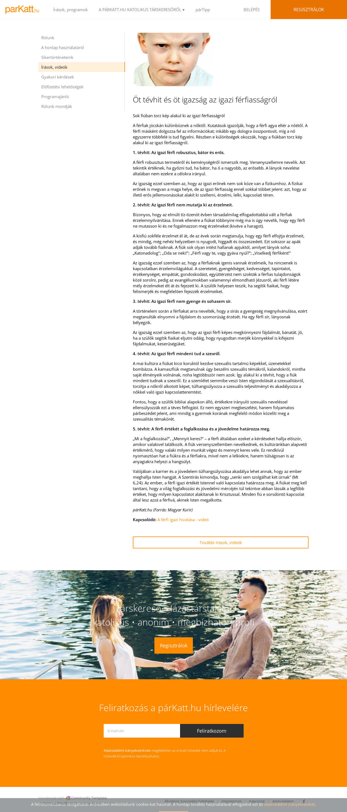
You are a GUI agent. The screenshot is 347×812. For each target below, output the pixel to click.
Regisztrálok (309, 10)
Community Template (89, 797)
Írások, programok (70, 9)
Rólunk (47, 37)
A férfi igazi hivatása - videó (183, 519)
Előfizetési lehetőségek (62, 86)
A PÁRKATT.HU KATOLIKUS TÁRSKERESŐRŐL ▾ (142, 9)
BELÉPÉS (252, 9)
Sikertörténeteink (57, 57)
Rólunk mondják (56, 106)
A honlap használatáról (62, 47)
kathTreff (59, 803)
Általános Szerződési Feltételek (189, 801)
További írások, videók (221, 542)
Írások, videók (54, 67)
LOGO (24, 9)
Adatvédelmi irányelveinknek (127, 750)
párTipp (203, 9)
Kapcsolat (257, 801)
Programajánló (55, 96)
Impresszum (232, 801)
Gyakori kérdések (57, 77)
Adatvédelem (283, 801)
